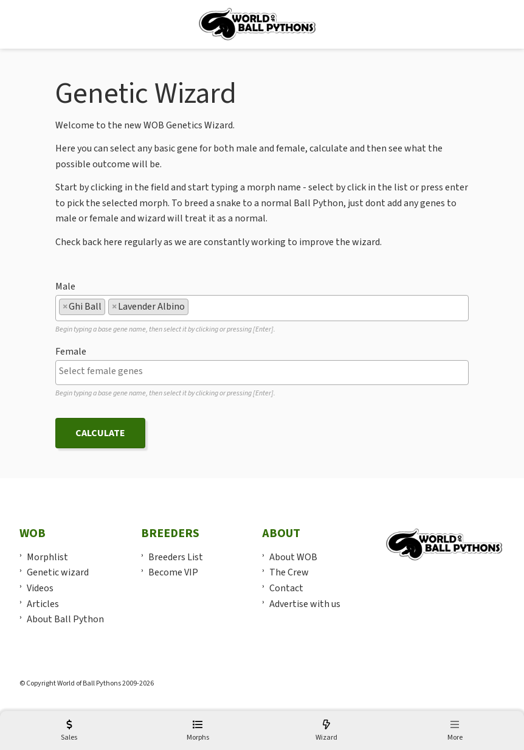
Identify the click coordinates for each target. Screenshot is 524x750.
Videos (40, 588)
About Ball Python (65, 619)
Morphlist (47, 557)
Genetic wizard (58, 572)
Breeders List (175, 557)
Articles (43, 604)
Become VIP (173, 572)
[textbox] (195, 306)
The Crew (289, 572)
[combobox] (262, 308)
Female (70, 351)
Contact (286, 588)
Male (65, 286)
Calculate (100, 433)
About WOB (293, 557)
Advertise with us (304, 604)
